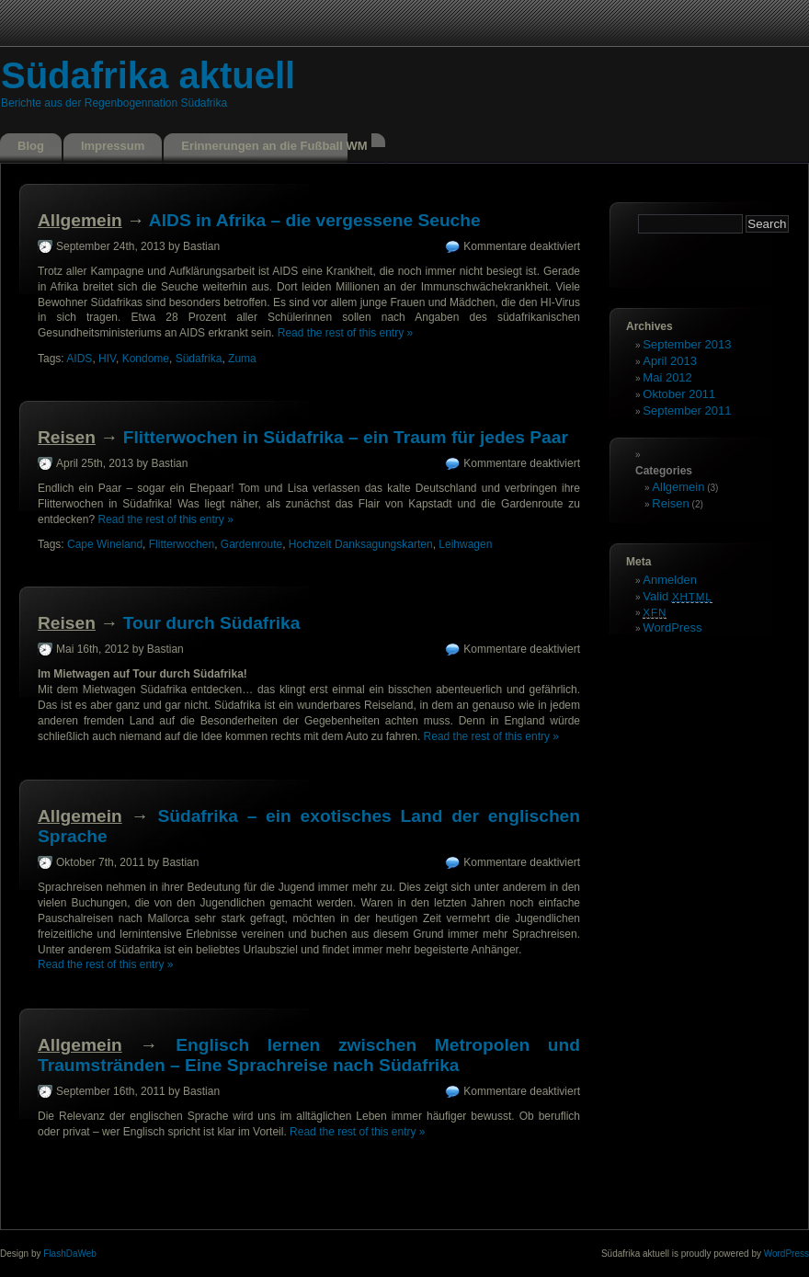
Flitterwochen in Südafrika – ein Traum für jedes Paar (345, 437)
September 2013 (687, 344)
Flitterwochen (181, 544)
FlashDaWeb (70, 1253)
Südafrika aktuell (148, 75)
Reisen (67, 437)
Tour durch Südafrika (212, 623)
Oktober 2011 (679, 394)
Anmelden (670, 580)
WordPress (672, 627)
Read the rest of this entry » (345, 332)
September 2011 (687, 410)
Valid (677, 596)
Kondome (145, 358)
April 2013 (670, 361)
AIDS (79, 358)
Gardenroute (251, 544)
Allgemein (80, 220)
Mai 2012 (667, 377)
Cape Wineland (104, 544)
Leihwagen (465, 544)
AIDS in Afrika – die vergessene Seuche (315, 220)
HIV (107, 358)
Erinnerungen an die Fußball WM (274, 146)
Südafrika (199, 358)
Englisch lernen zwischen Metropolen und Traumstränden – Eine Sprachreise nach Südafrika (309, 1055)
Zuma (242, 358)
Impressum (112, 146)
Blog (30, 146)
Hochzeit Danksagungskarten (361, 544)
